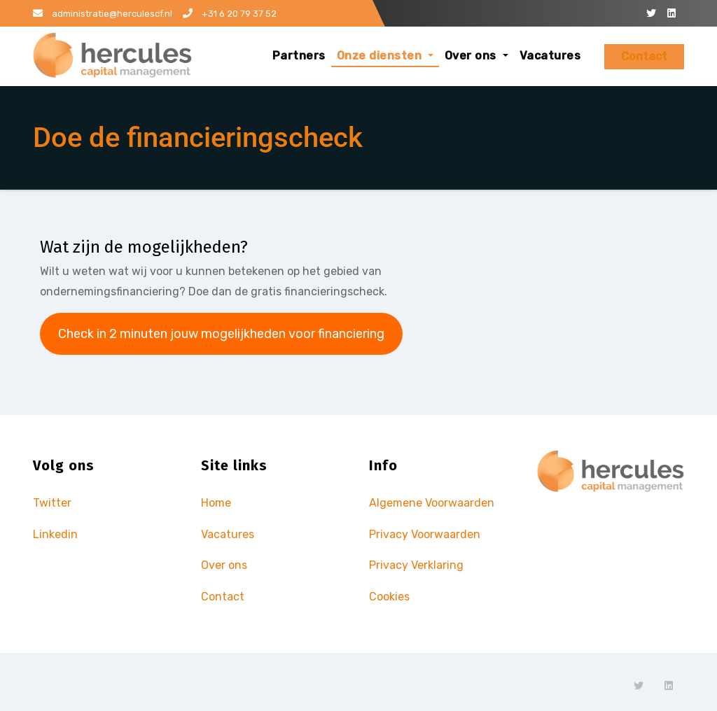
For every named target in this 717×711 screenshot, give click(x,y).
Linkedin (55, 534)
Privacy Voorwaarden (424, 534)
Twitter (52, 502)
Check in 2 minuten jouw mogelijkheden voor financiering (221, 334)
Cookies (389, 596)
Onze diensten (385, 55)
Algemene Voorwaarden (431, 502)
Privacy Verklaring (416, 565)
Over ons (476, 55)
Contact (644, 56)
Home (216, 502)
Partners (299, 55)
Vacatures (550, 55)
